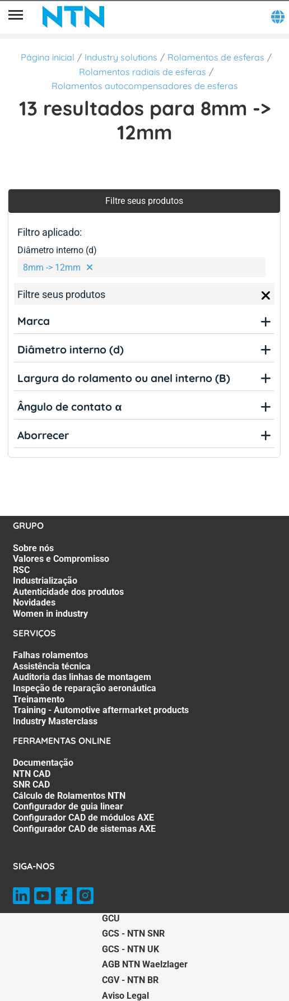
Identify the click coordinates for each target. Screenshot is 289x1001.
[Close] (266, 295)
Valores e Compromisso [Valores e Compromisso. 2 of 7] (61, 558)
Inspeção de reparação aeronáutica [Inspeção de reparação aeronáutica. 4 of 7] (84, 688)
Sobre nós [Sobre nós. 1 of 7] (33, 548)
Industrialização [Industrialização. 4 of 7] (45, 580)
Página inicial (47, 57)
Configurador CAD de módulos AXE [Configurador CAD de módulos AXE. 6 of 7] (83, 817)
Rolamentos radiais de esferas (142, 71)
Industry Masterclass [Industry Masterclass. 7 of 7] (55, 721)
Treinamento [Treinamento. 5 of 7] (38, 699)
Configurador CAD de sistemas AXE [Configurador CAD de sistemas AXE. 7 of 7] (84, 828)
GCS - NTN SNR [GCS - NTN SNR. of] (133, 933)
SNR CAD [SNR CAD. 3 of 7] (31, 784)
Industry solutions (121, 57)
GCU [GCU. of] (111, 918)
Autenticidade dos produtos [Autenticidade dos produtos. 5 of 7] (68, 591)
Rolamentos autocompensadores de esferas (145, 85)
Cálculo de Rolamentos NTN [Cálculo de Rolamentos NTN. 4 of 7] (69, 795)
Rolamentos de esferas (215, 57)
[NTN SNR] (73, 17)
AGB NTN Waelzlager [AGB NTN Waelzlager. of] (145, 964)
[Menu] (15, 17)
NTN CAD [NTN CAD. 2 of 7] (31, 774)
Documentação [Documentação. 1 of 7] (43, 762)
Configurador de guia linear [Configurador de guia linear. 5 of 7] (68, 806)
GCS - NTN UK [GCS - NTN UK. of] (130, 949)
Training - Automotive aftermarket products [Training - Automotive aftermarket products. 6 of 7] (101, 710)
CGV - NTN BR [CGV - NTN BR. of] (130, 980)
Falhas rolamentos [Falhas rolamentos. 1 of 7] (50, 655)
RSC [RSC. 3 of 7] (21, 570)
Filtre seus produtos (144, 200)
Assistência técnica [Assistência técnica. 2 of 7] (52, 666)
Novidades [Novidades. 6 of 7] (34, 602)
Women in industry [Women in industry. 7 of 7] (50, 613)
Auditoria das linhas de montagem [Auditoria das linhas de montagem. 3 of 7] (82, 677)
